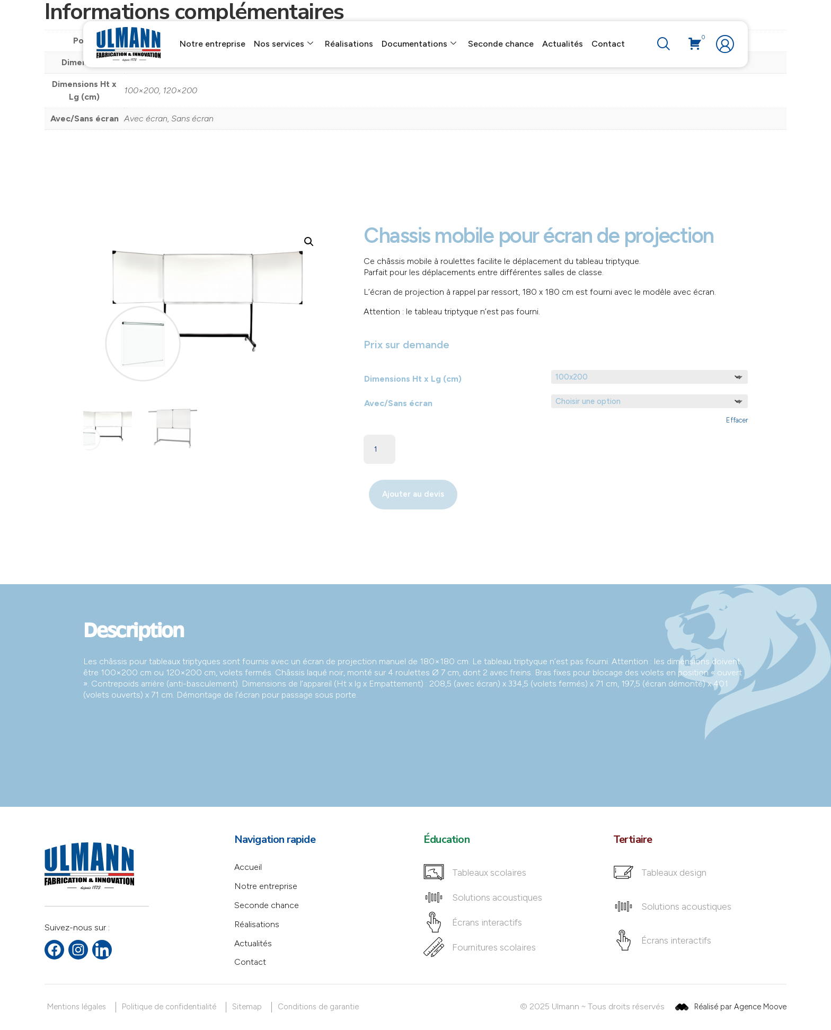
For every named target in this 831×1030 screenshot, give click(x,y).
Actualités (562, 44)
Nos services (283, 44)
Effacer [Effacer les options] (737, 420)
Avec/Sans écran (398, 403)
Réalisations (349, 44)
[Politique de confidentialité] (171, 1007)
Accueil (248, 867)
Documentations (419, 44)
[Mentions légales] (78, 1007)
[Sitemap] (248, 1007)
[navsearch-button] (660, 44)
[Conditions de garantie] (320, 1007)
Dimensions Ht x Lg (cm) (413, 379)
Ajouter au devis (413, 494)
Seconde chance (501, 44)
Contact (608, 44)
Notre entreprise (212, 44)
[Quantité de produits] (379, 449)
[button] (309, 241)
